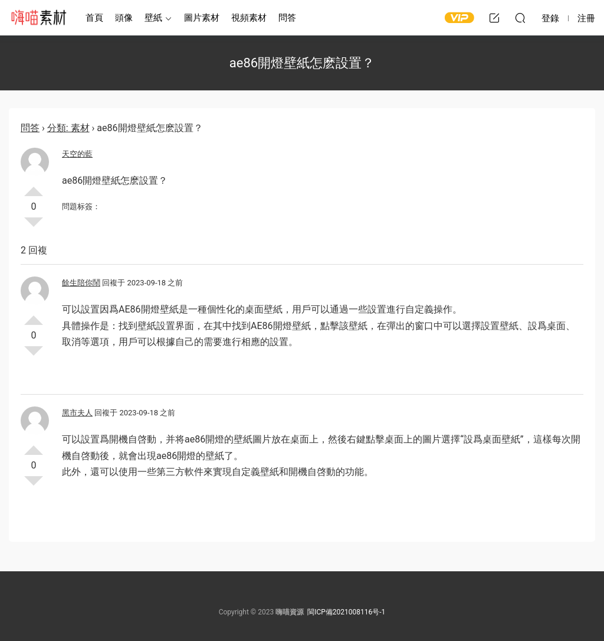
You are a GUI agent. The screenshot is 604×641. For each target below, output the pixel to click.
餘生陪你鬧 (81, 282)
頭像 (124, 17)
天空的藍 (77, 153)
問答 (287, 17)
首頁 (94, 17)
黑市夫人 (77, 412)
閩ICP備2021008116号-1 (346, 612)
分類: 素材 (68, 128)
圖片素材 (201, 17)
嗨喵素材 (38, 17)
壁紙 (153, 17)
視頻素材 (249, 17)
